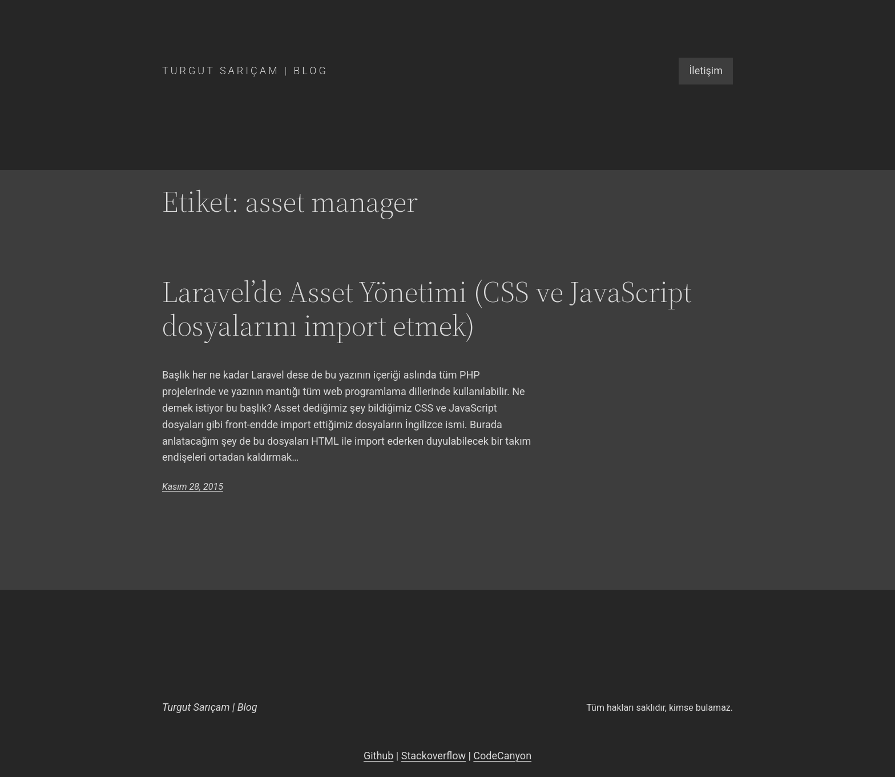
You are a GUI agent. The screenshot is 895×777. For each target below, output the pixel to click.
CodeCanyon (502, 756)
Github (378, 756)
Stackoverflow (433, 756)
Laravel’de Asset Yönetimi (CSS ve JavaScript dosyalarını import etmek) (427, 309)
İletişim (706, 71)
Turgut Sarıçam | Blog (245, 71)
